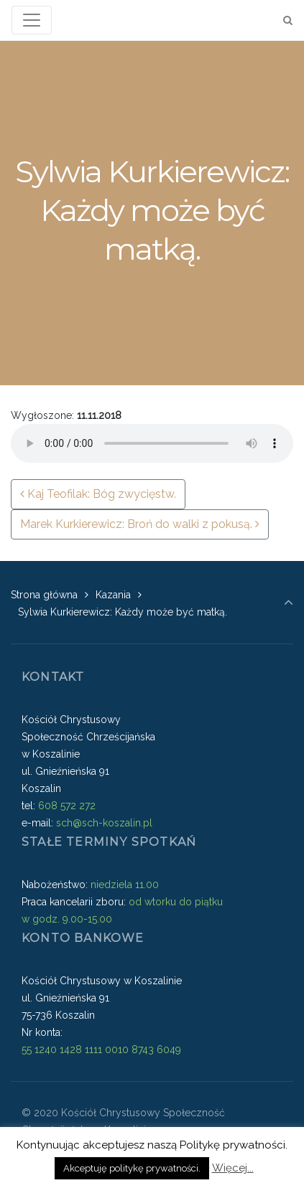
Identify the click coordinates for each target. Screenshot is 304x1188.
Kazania (113, 594)
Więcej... (233, 1167)
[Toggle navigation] (31, 20)
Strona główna (44, 594)
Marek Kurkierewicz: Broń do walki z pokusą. (139, 524)
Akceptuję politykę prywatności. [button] (132, 1168)
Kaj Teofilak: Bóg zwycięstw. (98, 494)
